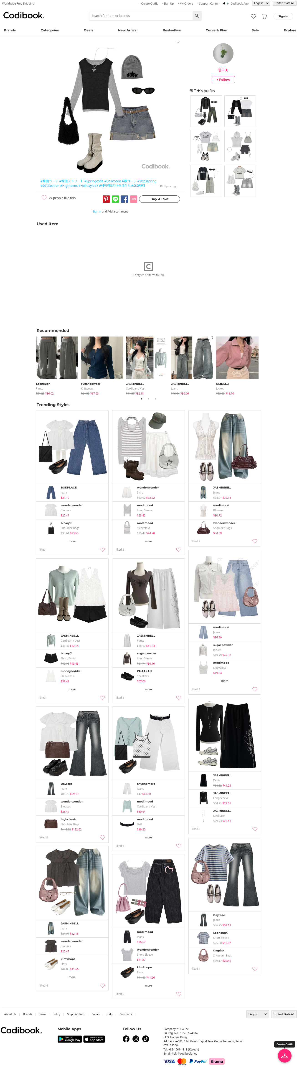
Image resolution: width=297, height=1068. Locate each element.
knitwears (87, 388)
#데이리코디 (107, 185)
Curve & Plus (216, 30)
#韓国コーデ (49, 181)
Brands (10, 30)
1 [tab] (142, 399)
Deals (88, 30)
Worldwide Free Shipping (18, 3)
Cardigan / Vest (136, 388)
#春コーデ (129, 181)
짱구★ (223, 70)
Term (42, 1014)
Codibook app (240, 3)
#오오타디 (138, 185)
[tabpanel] (58, 364)
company (125, 1014)
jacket (220, 388)
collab (95, 1014)
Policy (56, 1014)
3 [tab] (155, 399)
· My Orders (185, 3)
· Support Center (208, 3)
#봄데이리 (123, 185)
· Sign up (168, 3)
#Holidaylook (88, 185)
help (109, 1014)
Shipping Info (75, 1014)
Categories (50, 30)
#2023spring (146, 181)
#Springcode (94, 181)
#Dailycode (112, 181)
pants (39, 388)
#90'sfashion (50, 185)
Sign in (97, 211)
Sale (255, 30)
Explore (290, 30)
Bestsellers (172, 30)
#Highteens (69, 185)
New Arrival (127, 30)
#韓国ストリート (71, 181)
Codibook (23, 15)
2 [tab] (148, 399)
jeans (174, 388)
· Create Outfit (149, 3)
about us (10, 1014)
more (72, 541)
